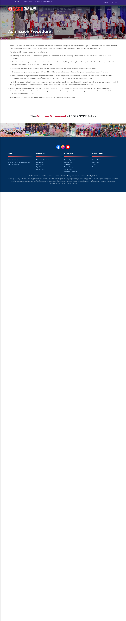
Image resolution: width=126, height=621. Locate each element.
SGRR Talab (87, 116)
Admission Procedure (42, 160)
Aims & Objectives (69, 160)
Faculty (88, 9)
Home (10, 35)
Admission (98, 9)
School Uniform (68, 169)
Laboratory (95, 162)
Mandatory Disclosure (70, 171)
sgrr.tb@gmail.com (14, 164)
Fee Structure (40, 164)
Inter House (67, 164)
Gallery (105, 2)
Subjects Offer (68, 162)
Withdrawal (39, 162)
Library (94, 164)
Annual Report (40, 169)
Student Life (110, 9)
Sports (94, 167)
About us (67, 9)
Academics (78, 9)
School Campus (97, 160)
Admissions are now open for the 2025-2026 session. (33, 2)
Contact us (113, 2)
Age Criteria (39, 167)
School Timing (68, 167)
